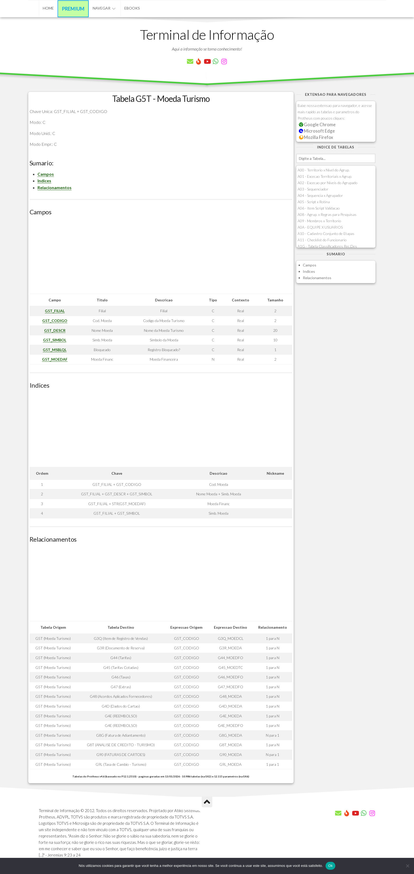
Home (48, 8)
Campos (45, 173)
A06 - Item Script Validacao (319, 208)
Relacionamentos (54, 187)
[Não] (407, 865)
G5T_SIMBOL (54, 340)
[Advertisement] (161, 257)
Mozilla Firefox (316, 137)
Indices (44, 180)
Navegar (101, 8)
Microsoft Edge (317, 131)
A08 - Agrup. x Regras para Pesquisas (327, 214)
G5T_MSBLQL (55, 349)
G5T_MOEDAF (55, 359)
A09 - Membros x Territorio (319, 221)
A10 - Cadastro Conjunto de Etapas (326, 233)
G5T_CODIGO (54, 320)
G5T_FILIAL (55, 311)
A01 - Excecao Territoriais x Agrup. (325, 176)
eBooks (132, 8)
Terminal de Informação (207, 34)
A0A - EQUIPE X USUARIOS (320, 227)
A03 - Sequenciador (313, 189)
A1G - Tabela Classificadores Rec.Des (327, 246)
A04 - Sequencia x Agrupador (320, 195)
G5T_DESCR (54, 330)
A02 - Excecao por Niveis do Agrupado (327, 182)
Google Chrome (317, 124)
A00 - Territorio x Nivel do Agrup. (324, 170)
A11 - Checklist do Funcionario (322, 240)
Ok (330, 866)
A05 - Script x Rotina (314, 202)
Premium (73, 8)
